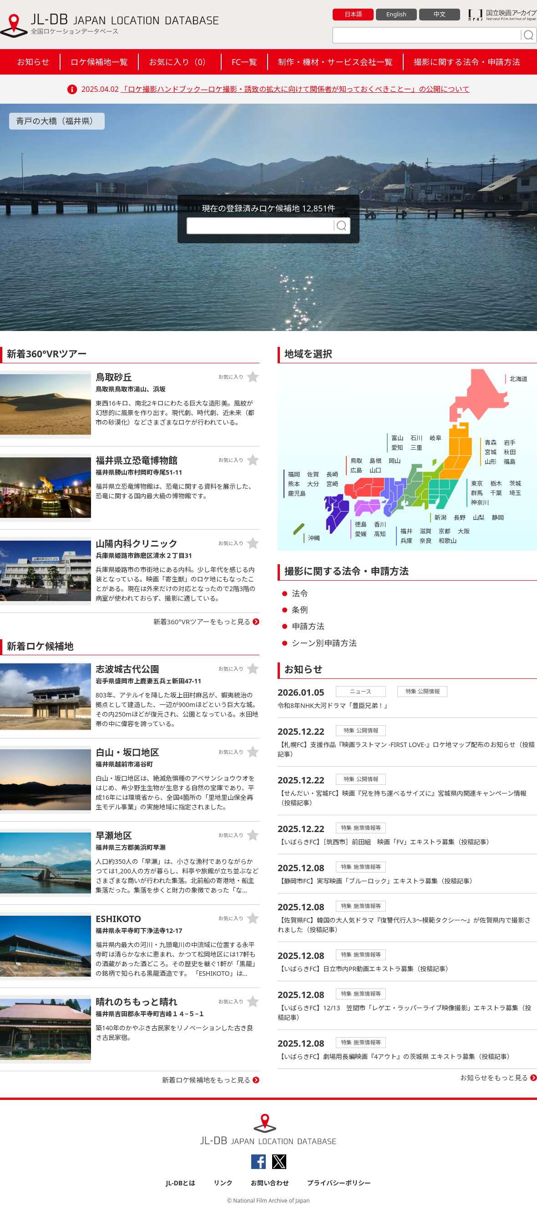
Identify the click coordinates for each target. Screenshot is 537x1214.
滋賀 (425, 531)
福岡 (294, 474)
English (396, 14)
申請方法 (308, 626)
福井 (406, 531)
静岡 (498, 517)
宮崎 (332, 484)
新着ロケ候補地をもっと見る (206, 1079)
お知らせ (33, 61)
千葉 (496, 493)
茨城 (515, 483)
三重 (416, 447)
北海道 (518, 379)
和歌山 (447, 541)
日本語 (353, 14)
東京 (477, 483)
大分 (313, 484)
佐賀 (313, 474)
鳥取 (356, 461)
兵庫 (406, 541)
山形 (490, 461)
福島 (510, 461)
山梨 (479, 517)
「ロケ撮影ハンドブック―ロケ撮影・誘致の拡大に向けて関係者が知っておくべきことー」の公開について (295, 89)
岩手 (510, 442)
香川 (380, 524)
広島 (356, 470)
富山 (397, 438)
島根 (375, 461)
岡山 (394, 461)
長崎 (332, 474)
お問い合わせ (270, 1183)
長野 (460, 517)
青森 (490, 442)
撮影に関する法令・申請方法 (467, 61)
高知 (380, 534)
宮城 (490, 452)
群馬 (477, 493)
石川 (416, 438)
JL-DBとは (181, 1183)
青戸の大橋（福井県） (57, 120)
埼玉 (515, 493)
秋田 (510, 452)
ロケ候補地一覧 (99, 61)
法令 (300, 593)
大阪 (464, 531)
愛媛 (361, 534)
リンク (223, 1183)
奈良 (425, 541)
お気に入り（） (180, 61)
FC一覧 (244, 61)
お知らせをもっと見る (494, 1077)
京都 (445, 531)
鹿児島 (297, 493)
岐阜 (435, 438)
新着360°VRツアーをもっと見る (202, 621)
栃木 (496, 483)
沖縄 (314, 538)
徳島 (361, 524)
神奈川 (480, 502)
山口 (375, 470)
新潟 (440, 517)
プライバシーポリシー (339, 1183)
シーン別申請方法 (324, 642)
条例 (300, 609)
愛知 (397, 447)
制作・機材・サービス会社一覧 (335, 61)
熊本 (294, 484)
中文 (440, 14)
